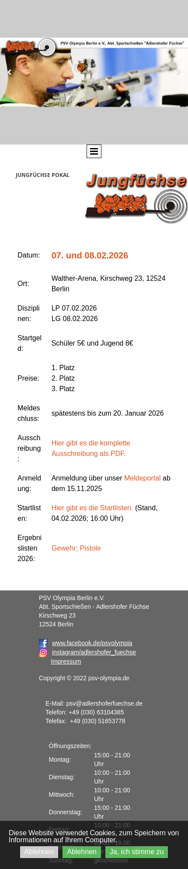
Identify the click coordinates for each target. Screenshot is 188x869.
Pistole (90, 548)
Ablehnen (39, 851)
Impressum (66, 661)
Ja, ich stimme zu (137, 851)
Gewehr (64, 548)
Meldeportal (142, 478)
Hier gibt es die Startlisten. (92, 508)
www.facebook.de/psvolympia (85, 642)
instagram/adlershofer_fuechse (94, 652)
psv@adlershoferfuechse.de (104, 703)
